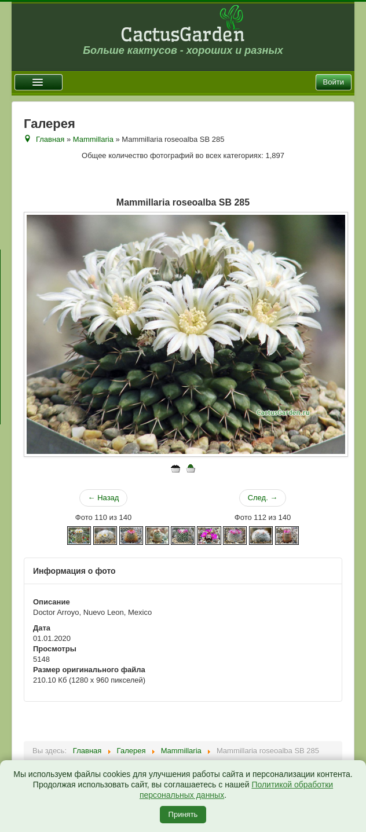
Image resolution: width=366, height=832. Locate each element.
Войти (333, 82)
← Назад (103, 497)
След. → (263, 497)
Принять (183, 814)
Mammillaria (93, 139)
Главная (50, 139)
